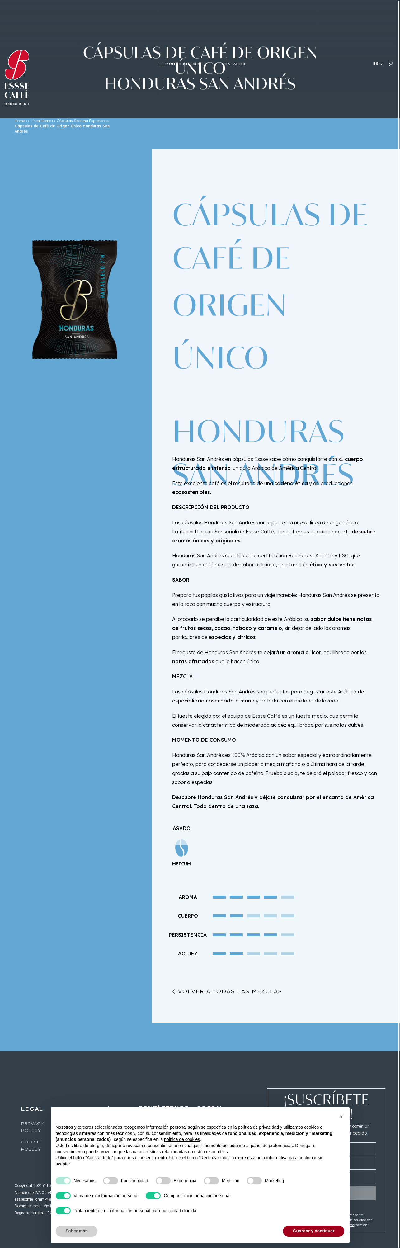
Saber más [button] (77, 1230)
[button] (341, 1117)
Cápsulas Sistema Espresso (81, 120)
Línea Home (41, 120)
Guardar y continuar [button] (314, 1230)
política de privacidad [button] (258, 1127)
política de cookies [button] (182, 1139)
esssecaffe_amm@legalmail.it (41, 1199)
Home (20, 120)
